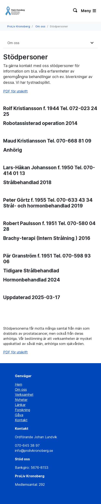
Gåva (19, 415)
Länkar (20, 405)
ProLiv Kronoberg (18, 26)
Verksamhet (24, 394)
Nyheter (21, 400)
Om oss (40, 26)
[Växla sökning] (75, 10)
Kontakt (21, 420)
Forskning (22, 410)
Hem (18, 384)
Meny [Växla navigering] (88, 10)
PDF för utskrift (15, 91)
